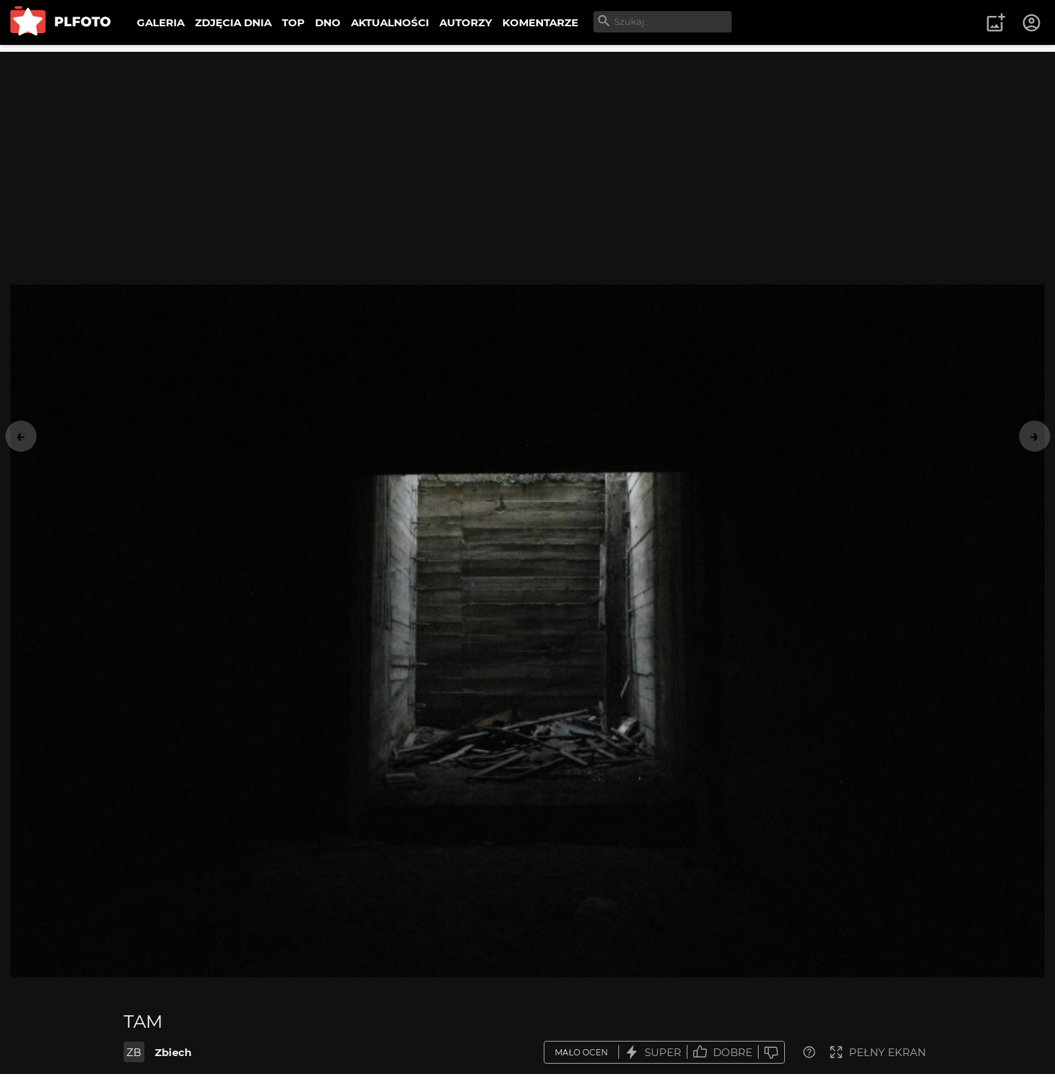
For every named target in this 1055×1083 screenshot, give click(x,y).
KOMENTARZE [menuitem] (540, 22)
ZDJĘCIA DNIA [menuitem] (233, 22)
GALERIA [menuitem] (160, 22)
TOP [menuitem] (293, 22)
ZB (133, 1052)
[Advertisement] (527, 148)
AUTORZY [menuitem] (465, 22)
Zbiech (173, 1052)
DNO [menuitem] (328, 22)
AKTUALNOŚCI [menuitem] (390, 22)
